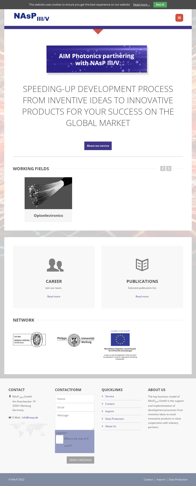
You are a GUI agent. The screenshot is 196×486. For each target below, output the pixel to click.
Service (109, 396)
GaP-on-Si (48, 215)
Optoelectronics (147, 215)
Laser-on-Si (98, 215)
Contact (109, 404)
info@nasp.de (30, 417)
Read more (53, 296)
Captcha (61, 433)
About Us (110, 426)
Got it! (160, 4)
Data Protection (114, 419)
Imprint (109, 411)
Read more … (141, 4)
